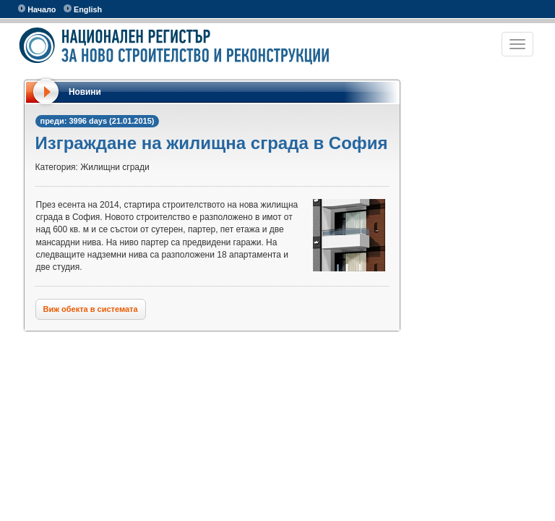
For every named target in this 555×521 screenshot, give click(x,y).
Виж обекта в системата (90, 309)
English (83, 9)
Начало (37, 9)
